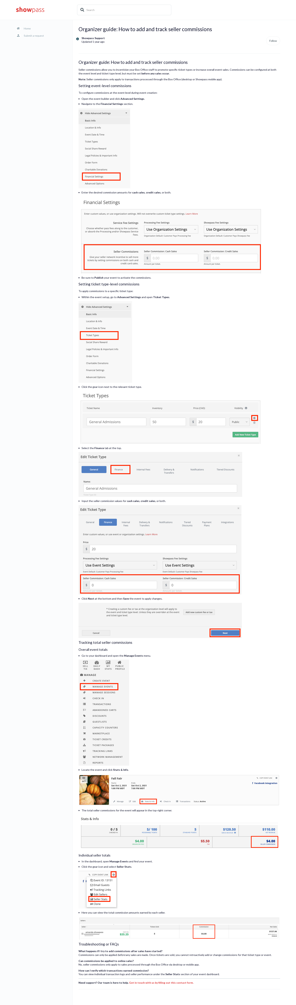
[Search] (124, 10)
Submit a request (34, 35)
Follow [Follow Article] (273, 40)
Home (27, 28)
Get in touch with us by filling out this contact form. (161, 982)
